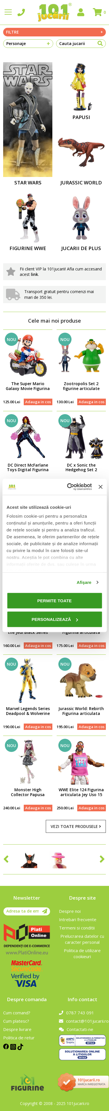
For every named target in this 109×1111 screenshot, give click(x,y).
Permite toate (54, 600)
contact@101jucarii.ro (82, 1021)
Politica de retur (19, 1037)
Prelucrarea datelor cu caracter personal (82, 939)
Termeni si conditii (77, 928)
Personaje (28, 44)
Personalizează (54, 619)
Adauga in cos (38, 401)
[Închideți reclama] (100, 487)
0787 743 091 (76, 1013)
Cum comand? (16, 1013)
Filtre (54, 32)
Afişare (84, 582)
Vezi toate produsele (76, 826)
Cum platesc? (16, 1021)
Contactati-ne (76, 1029)
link (34, 274)
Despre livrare (17, 1029)
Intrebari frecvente (77, 919)
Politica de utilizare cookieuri (82, 953)
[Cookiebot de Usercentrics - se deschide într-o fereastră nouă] (69, 487)
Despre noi (70, 911)
